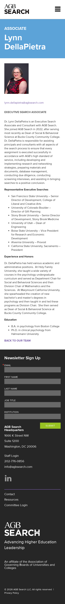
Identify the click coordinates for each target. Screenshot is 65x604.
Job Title (10, 400)
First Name (11, 377)
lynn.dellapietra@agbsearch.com (24, 102)
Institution (11, 412)
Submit (50, 425)
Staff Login (11, 456)
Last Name (10, 389)
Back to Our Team (17, 340)
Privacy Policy (11, 592)
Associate (15, 28)
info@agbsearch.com (18, 467)
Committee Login (16, 505)
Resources (11, 499)
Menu (58, 9)
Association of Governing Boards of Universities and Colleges (29, 565)
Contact (9, 494)
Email (7, 365)
